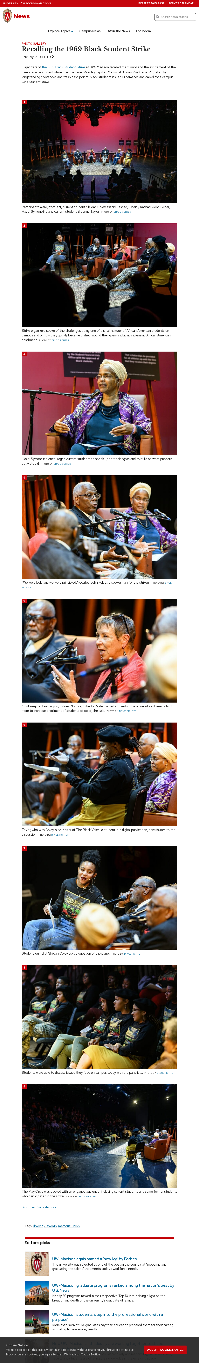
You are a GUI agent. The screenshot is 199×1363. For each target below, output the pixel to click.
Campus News (90, 31)
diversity (39, 1226)
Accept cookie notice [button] (165, 1350)
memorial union (69, 1226)
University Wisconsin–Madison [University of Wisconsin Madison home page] (27, 3)
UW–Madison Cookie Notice (81, 1354)
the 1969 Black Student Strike (63, 67)
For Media (143, 31)
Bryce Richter (122, 212)
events (51, 1226)
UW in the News (118, 31)
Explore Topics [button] (60, 31)
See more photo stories (38, 1207)
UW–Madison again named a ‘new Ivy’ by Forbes (94, 1259)
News (21, 16)
